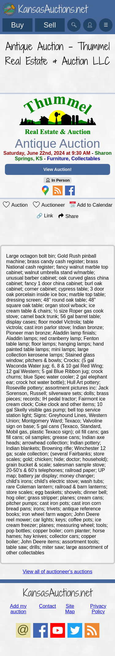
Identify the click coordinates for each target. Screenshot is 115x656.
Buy (17, 25)
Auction (15, 204)
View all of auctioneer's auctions (57, 571)
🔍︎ (74, 24)
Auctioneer (49, 204)
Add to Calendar (91, 204)
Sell (50, 25)
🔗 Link (44, 215)
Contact (47, 606)
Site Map (70, 608)
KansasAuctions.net (57, 592)
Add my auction (18, 608)
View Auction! (58, 169)
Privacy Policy (98, 608)
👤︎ (90, 24)
